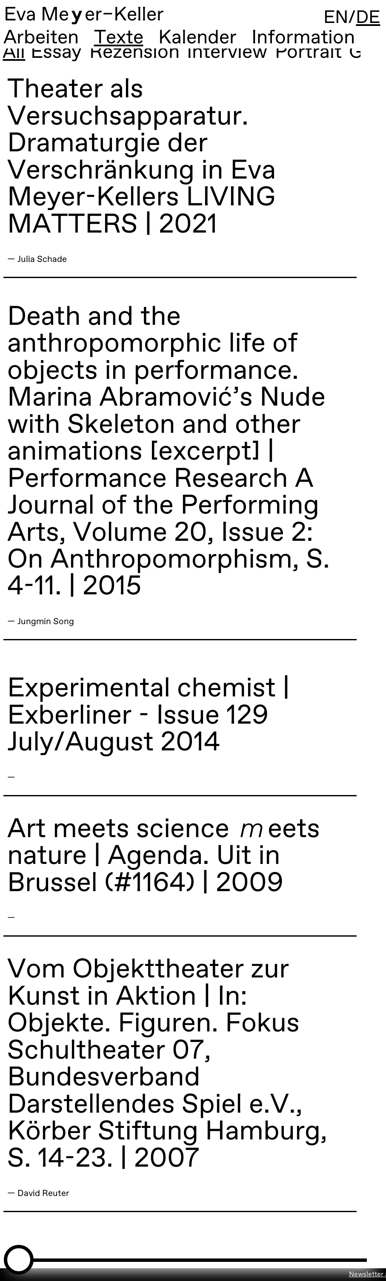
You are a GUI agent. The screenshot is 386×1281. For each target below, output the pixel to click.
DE (367, 18)
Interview (228, 56)
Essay (56, 56)
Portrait (308, 56)
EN (332, 18)
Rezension (135, 56)
